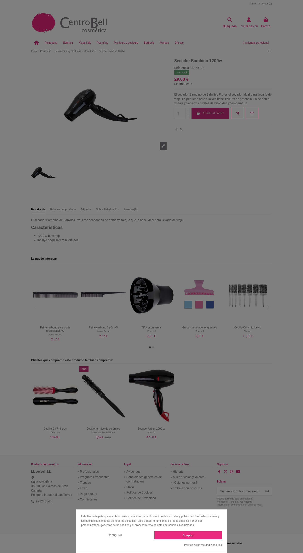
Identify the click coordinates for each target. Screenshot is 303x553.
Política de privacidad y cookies (203, 544)
